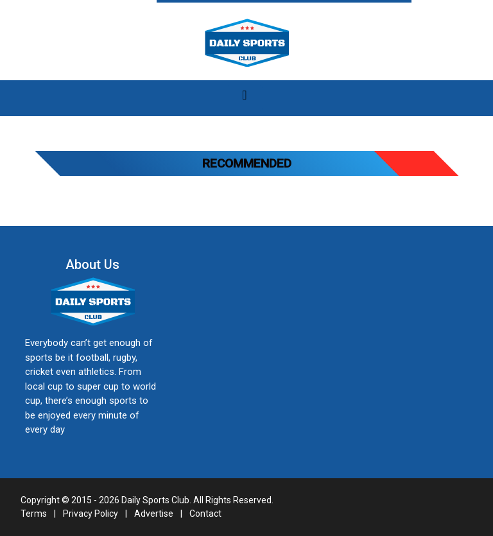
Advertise (153, 513)
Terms (34, 513)
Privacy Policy (90, 513)
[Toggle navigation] (245, 98)
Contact (205, 513)
